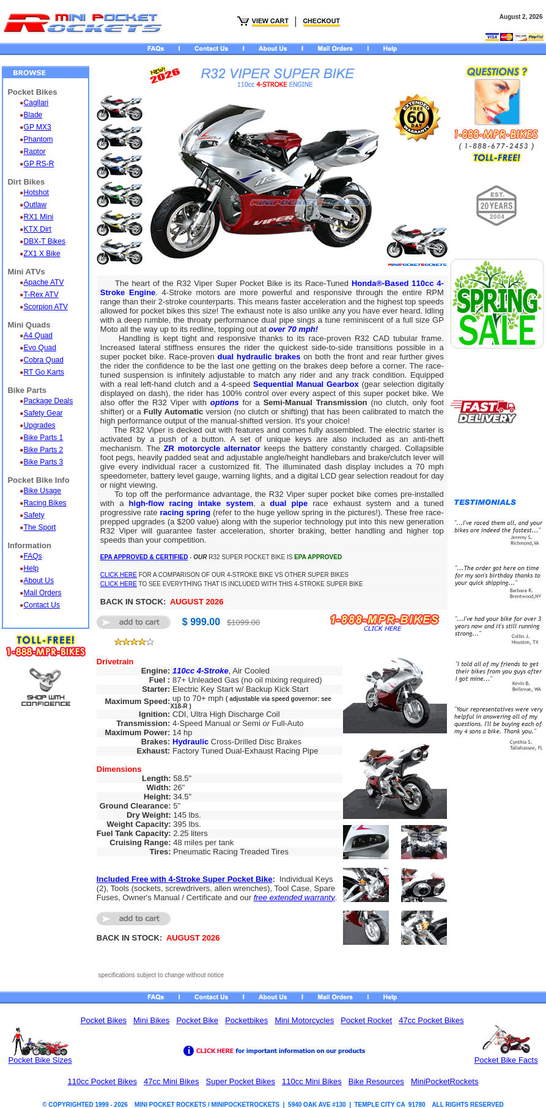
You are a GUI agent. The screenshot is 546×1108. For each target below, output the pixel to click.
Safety (34, 515)
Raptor (35, 151)
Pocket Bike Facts (506, 1060)
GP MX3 (37, 127)
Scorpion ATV (46, 307)
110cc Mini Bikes (312, 1081)
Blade (33, 115)
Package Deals (48, 401)
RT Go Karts (44, 372)
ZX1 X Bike (42, 253)
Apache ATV (44, 282)
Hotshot (36, 192)
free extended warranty (294, 897)
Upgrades (40, 425)
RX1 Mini (39, 217)
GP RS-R (39, 164)
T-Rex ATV (41, 294)
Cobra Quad (44, 360)
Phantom (38, 139)
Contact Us (42, 605)
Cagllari (36, 102)
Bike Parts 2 (44, 450)
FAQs (33, 556)
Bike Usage (42, 490)
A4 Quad (38, 335)
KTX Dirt (37, 229)
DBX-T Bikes (44, 241)
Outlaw (35, 204)
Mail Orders (43, 593)
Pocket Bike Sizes (40, 1060)
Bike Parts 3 (44, 462)
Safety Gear (43, 413)
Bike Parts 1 (44, 437)
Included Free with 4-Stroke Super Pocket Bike (185, 879)
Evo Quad (40, 347)
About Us (39, 580)
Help (31, 568)
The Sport (40, 527)
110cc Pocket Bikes (102, 1081)
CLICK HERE (118, 574)
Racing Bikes (45, 503)
